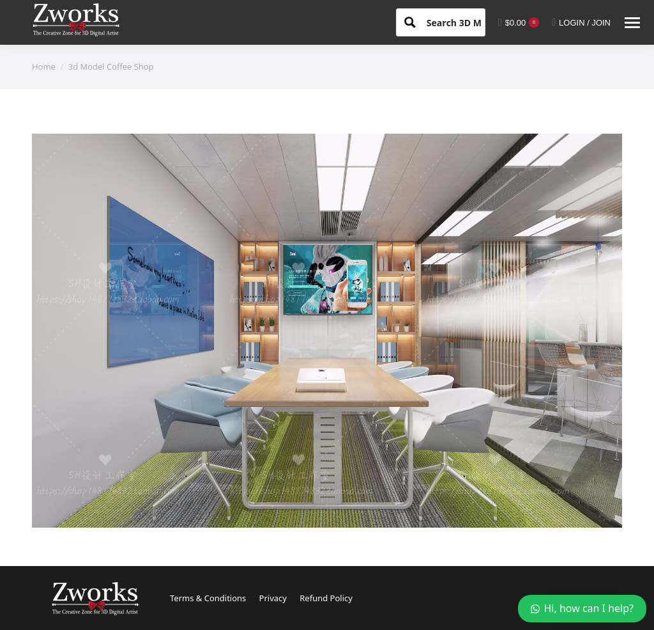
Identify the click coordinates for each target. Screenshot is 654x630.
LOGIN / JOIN (581, 22)
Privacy (273, 598)
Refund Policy (326, 598)
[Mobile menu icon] (632, 22)
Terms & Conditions (208, 598)
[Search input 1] (465, 21)
